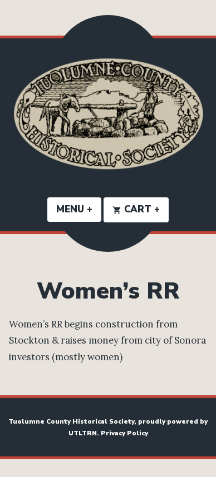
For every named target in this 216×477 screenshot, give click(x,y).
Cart (140, 209)
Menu (78, 209)
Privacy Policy (124, 433)
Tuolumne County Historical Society (71, 421)
